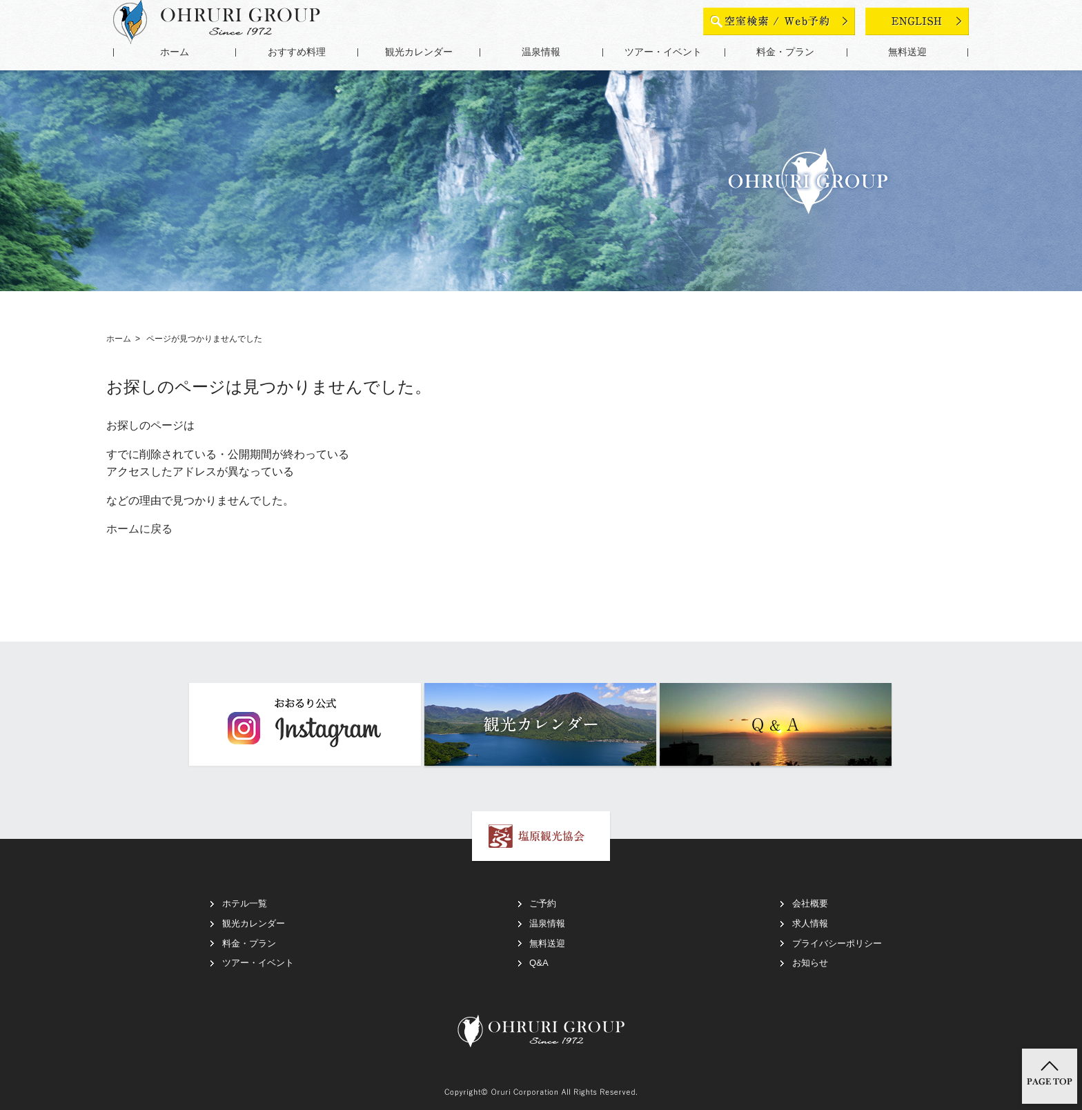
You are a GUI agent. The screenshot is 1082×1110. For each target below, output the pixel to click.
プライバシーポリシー (837, 943)
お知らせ (810, 963)
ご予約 (542, 903)
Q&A (538, 963)
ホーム (174, 52)
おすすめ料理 (297, 52)
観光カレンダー (419, 52)
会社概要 (810, 903)
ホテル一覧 (244, 903)
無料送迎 (907, 52)
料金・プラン (785, 52)
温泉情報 (541, 52)
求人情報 (810, 923)
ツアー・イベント (663, 52)
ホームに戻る (139, 529)
